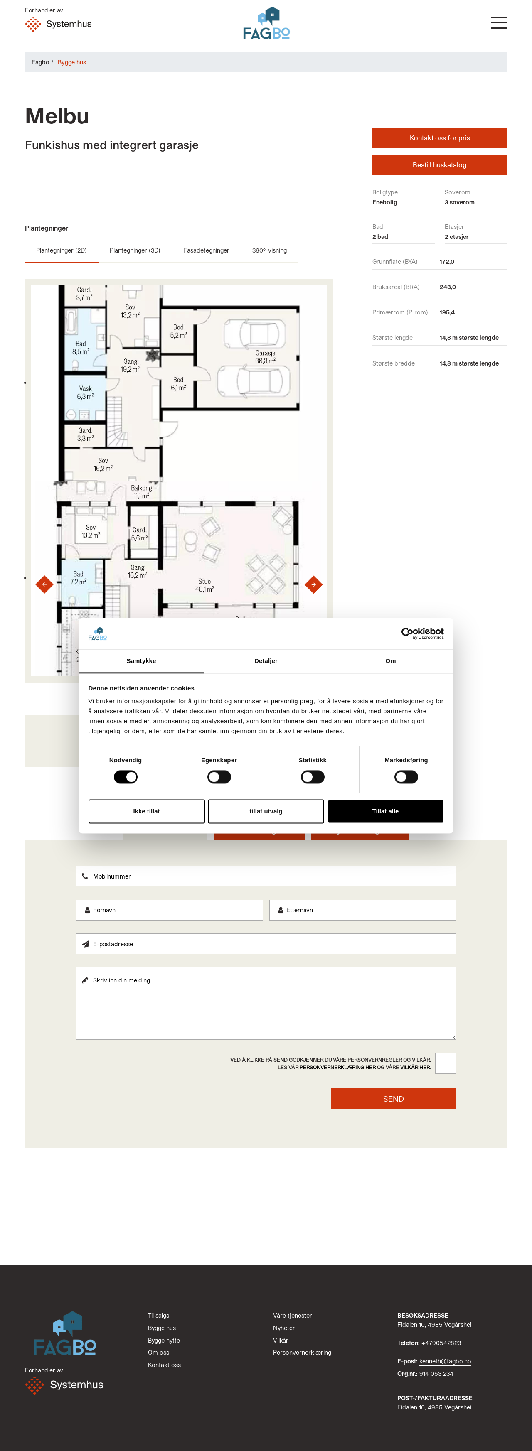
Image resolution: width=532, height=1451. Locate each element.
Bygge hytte (164, 1340)
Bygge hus (162, 1327)
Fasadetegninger (206, 250)
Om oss (158, 1352)
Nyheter (284, 1327)
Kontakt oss (164, 1364)
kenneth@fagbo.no (445, 1361)
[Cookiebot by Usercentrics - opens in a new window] (407, 633)
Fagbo (40, 62)
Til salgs (158, 1315)
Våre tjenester (292, 1315)
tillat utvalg (265, 811)
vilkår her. (415, 1067)
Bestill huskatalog (440, 165)
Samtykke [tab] (141, 661)
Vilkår (280, 1340)
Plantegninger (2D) (61, 250)
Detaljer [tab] (266, 661)
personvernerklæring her (338, 1067)
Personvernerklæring (302, 1352)
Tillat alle (385, 811)
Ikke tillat (146, 811)
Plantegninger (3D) (135, 250)
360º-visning (269, 250)
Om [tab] (390, 661)
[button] (499, 22)
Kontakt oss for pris (440, 138)
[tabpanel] (266, 987)
